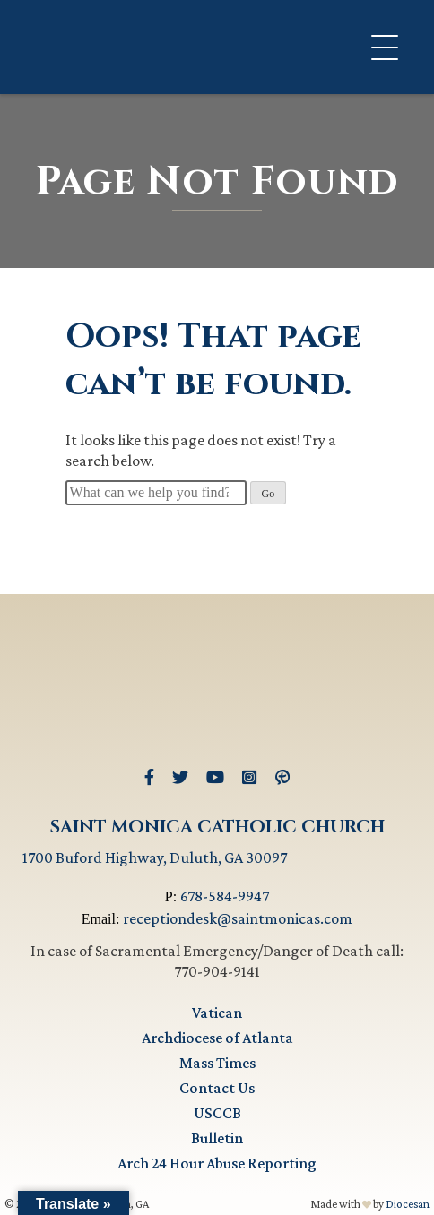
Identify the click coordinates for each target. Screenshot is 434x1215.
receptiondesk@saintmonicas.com (237, 918)
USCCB (217, 1113)
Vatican (217, 1012)
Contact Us (217, 1088)
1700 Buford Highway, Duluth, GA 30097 (154, 857)
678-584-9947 (224, 896)
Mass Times (217, 1063)
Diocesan (408, 1204)
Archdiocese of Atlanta (217, 1038)
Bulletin (217, 1138)
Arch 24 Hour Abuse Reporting (217, 1163)
